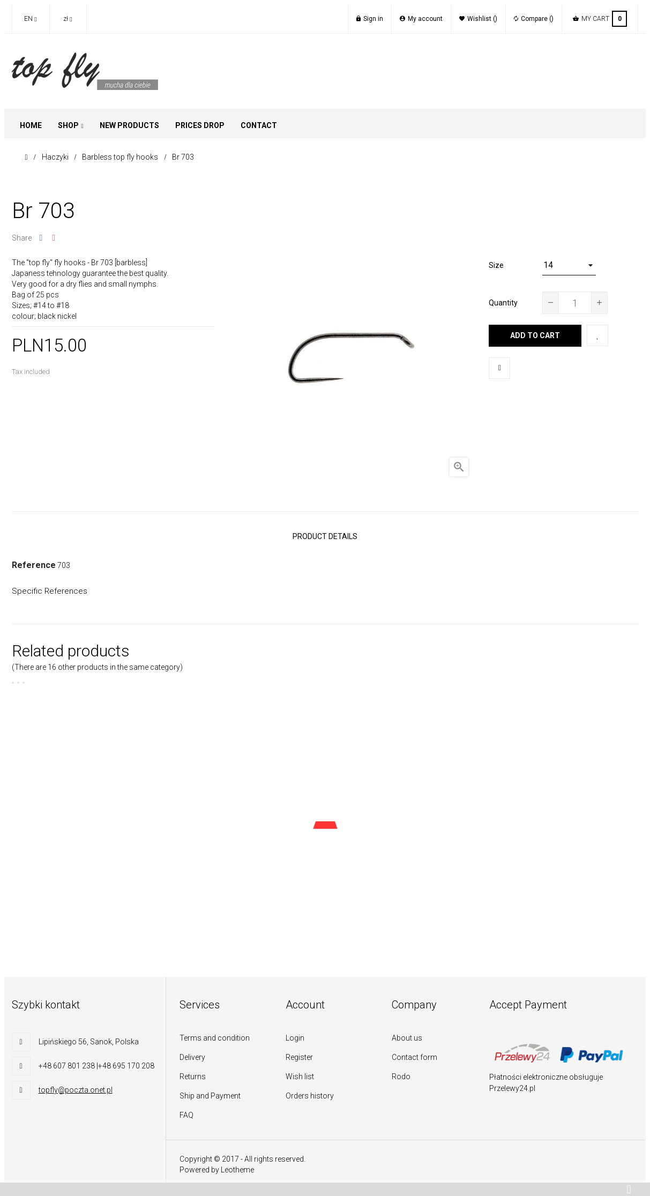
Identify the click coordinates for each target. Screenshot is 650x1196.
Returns (193, 1070)
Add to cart (535, 335)
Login (295, 1032)
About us (407, 1032)
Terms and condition (215, 1032)
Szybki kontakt (46, 998)
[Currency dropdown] (68, 18)
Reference (34, 559)
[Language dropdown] (30, 18)
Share (41, 237)
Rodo (401, 1070)
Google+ (53, 237)
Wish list (300, 1070)
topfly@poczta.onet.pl (76, 1084)
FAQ (186, 1109)
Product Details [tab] (325, 533)
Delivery (192, 1051)
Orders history (310, 1090)
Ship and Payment (210, 1090)
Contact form (414, 1051)
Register (299, 1051)
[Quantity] (575, 302)
